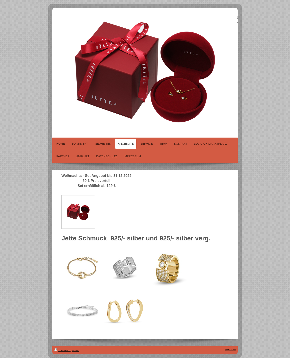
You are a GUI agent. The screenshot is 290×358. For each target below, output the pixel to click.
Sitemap (75, 350)
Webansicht (230, 350)
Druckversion (62, 350)
